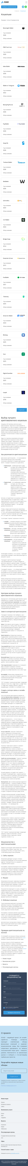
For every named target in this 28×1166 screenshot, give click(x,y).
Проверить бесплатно (14, 1012)
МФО (2, 1115)
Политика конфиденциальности (8, 1085)
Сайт (4, 986)
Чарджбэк (3, 1117)
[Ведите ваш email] (14, 1071)
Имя (4, 992)
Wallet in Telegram (8, 85)
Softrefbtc (6, 200)
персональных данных (10, 1008)
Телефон (5, 1002)
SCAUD (24, 948)
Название (5, 981)
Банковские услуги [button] (8, 961)
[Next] (22, 410)
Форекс (3, 1102)
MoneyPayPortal (8, 105)
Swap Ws (5, 143)
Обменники (4, 1128)
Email (4, 997)
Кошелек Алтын (8, 258)
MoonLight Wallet (8, 28)
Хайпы (2, 1106)
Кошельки (3, 1124)
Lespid (5, 392)
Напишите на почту (10, 1153)
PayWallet (6, 124)
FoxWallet (6, 277)
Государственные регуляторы (8, 1135)
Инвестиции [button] (6, 958)
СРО (2, 1138)
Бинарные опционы (6, 1104)
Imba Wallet (6, 66)
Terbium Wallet (7, 162)
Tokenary (6, 296)
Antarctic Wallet (8, 316)
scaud (23, 937)
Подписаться (14, 1076)
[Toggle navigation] (26, 2)
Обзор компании (7, 38)
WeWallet (6, 181)
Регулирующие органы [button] (9, 967)
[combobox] (5, 1005)
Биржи (2, 1126)
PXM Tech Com (7, 47)
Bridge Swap (6, 239)
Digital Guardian (7, 373)
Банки (2, 1113)
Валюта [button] (4, 964)
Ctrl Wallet (6, 220)
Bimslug (5, 335)
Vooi (4, 354)
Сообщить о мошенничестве (9, 7)
